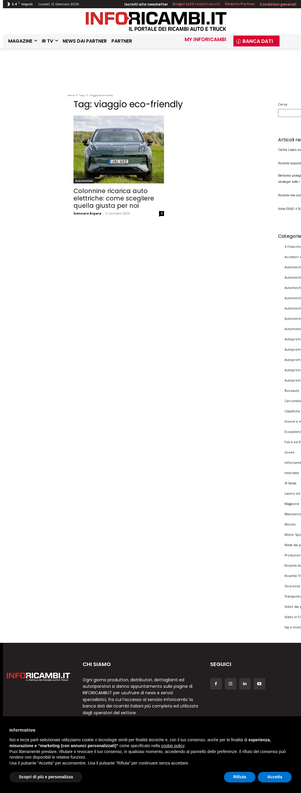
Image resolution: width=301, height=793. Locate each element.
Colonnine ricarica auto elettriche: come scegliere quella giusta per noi (113, 198)
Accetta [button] (274, 776)
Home (71, 95)
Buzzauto (292, 390)
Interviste (292, 472)
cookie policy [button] (172, 745)
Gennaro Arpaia (87, 213)
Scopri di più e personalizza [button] (46, 776)
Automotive (84, 181)
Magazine (292, 503)
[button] (288, 41)
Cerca (282, 104)
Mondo (290, 524)
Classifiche (292, 411)
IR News (290, 483)
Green (290, 452)
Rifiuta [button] (239, 776)
